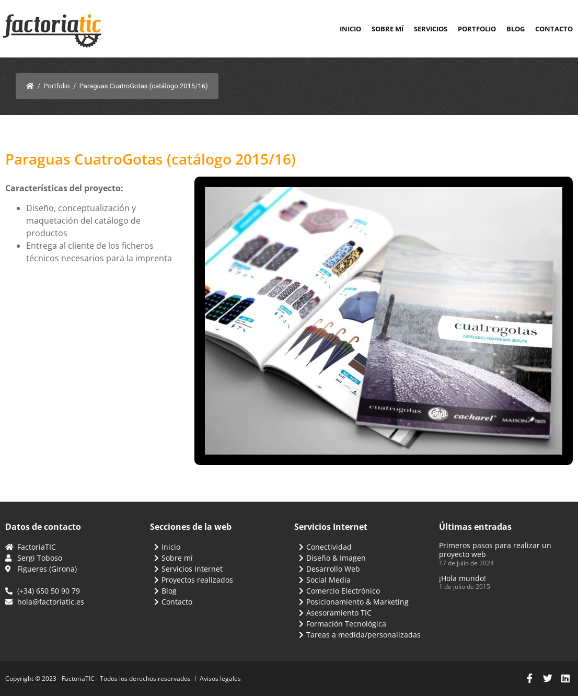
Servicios (430, 28)
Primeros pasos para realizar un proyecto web (495, 549)
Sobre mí (387, 28)
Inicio (350, 28)
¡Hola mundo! (462, 578)
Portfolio (477, 28)
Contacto (554, 28)
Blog (515, 28)
